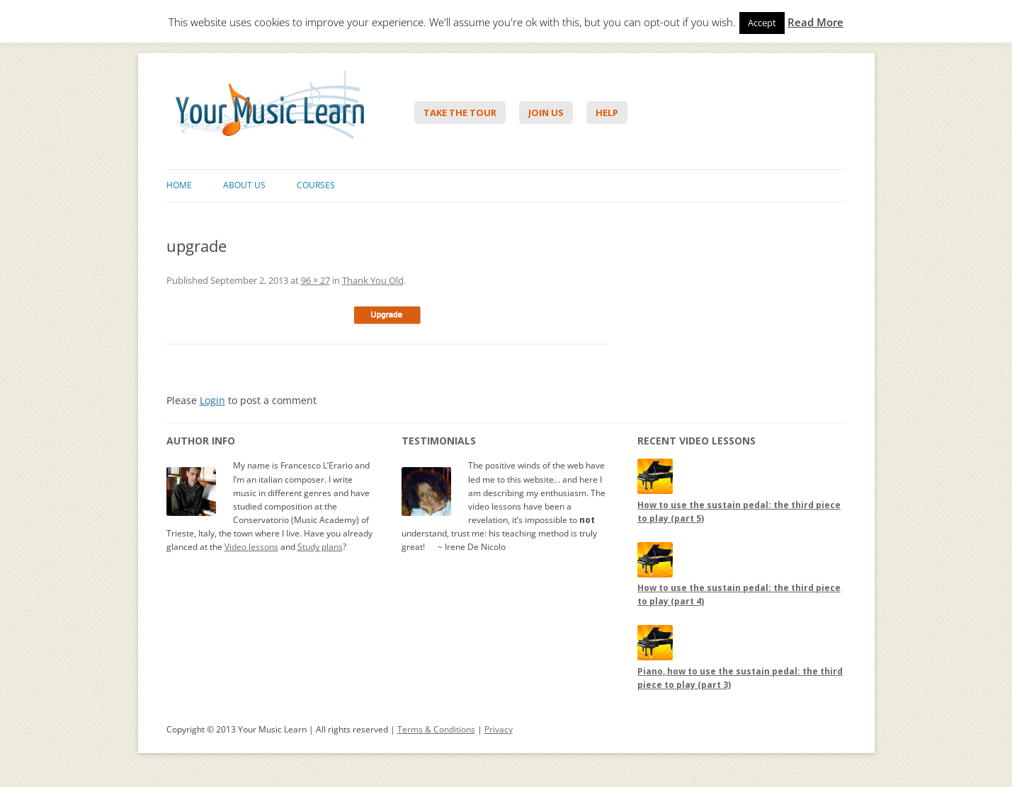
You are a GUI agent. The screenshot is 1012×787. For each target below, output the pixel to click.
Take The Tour (459, 112)
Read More (815, 22)
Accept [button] (762, 22)
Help (607, 112)
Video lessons (251, 547)
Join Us (546, 112)
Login (212, 400)
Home (179, 185)
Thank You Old (373, 280)
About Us (244, 185)
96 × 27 (315, 280)
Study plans (320, 547)
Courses (316, 185)
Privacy (498, 729)
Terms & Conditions (436, 729)
